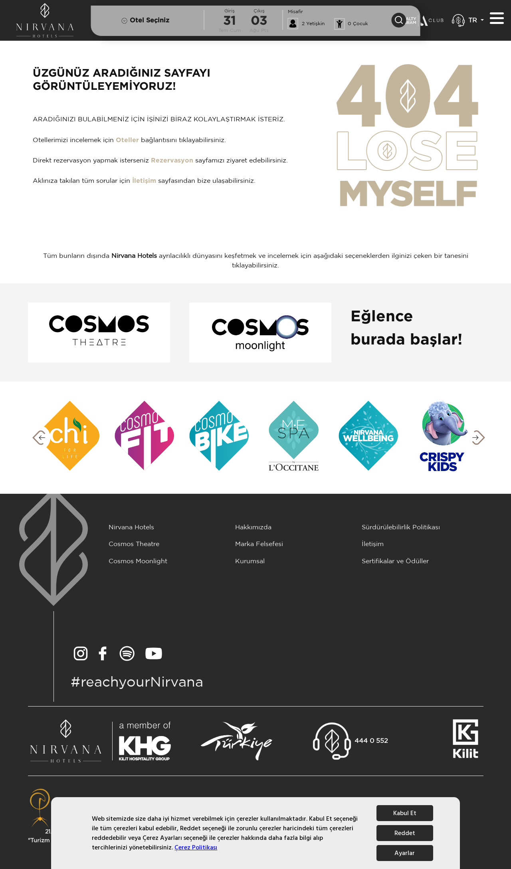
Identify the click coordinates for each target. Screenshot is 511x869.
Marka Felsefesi (259, 544)
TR (473, 21)
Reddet (404, 833)
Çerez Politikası (195, 847)
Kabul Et (404, 813)
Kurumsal (250, 561)
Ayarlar (404, 853)
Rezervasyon (172, 161)
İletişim (144, 181)
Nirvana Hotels (131, 528)
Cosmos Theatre (134, 544)
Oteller (127, 140)
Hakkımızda (253, 528)
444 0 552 (371, 741)
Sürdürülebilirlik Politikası (401, 528)
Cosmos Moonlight (138, 561)
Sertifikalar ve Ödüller (395, 561)
